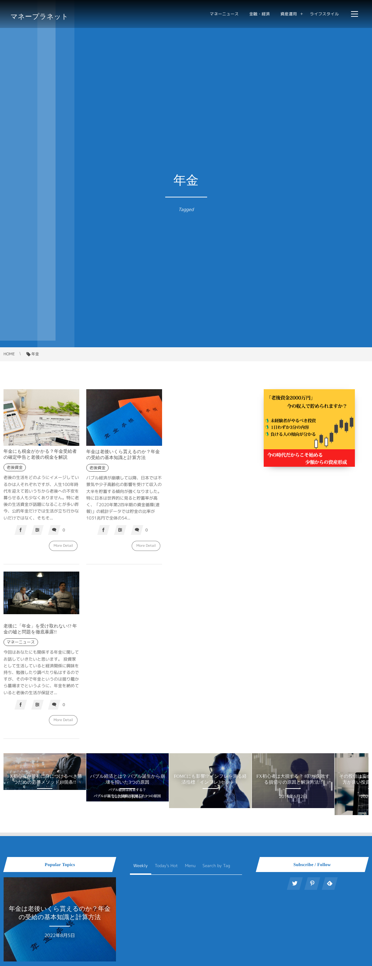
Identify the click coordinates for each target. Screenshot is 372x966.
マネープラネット (39, 16)
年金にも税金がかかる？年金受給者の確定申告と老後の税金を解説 (40, 454)
